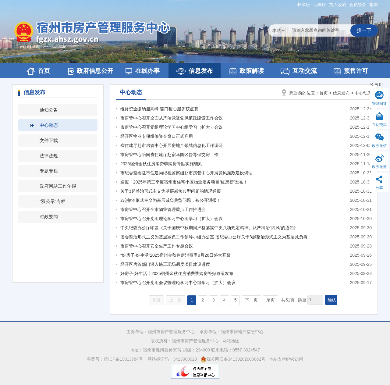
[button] (303, 4)
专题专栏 (49, 170)
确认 (332, 300)
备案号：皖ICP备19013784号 (115, 359)
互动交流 (299, 71)
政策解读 (246, 70)
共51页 (288, 300)
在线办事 (143, 70)
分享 (379, 188)
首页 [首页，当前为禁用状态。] (156, 300)
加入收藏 (337, 4)
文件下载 (49, 140)
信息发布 (194, 71)
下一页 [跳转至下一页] (251, 300)
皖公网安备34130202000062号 (232, 359)
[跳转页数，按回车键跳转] (315, 300)
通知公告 (49, 109)
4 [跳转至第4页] (224, 300)
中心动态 (49, 125)
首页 (38, 71)
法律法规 (49, 155)
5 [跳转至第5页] (235, 300)
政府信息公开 (90, 71)
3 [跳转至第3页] (213, 300)
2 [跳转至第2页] (202, 300)
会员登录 (357, 4)
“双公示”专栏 (53, 201)
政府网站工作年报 (58, 186)
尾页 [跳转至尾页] (270, 300)
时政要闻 (49, 216)
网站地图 (230, 340)
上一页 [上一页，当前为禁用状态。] (175, 300)
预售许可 (351, 70)
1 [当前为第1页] (191, 300)
